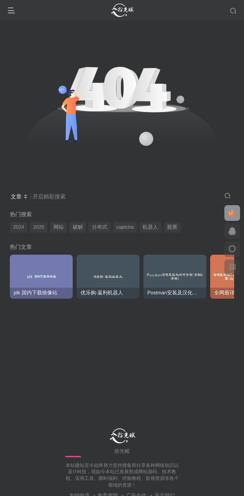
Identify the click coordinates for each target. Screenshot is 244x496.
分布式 (99, 227)
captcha (125, 227)
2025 (38, 227)
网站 (58, 227)
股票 (172, 227)
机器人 (150, 227)
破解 (78, 227)
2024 (18, 227)
